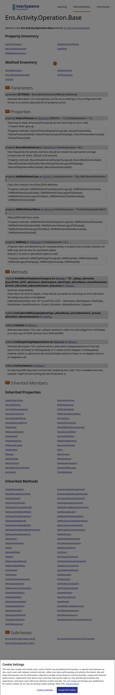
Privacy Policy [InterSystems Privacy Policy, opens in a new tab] (72, 686)
